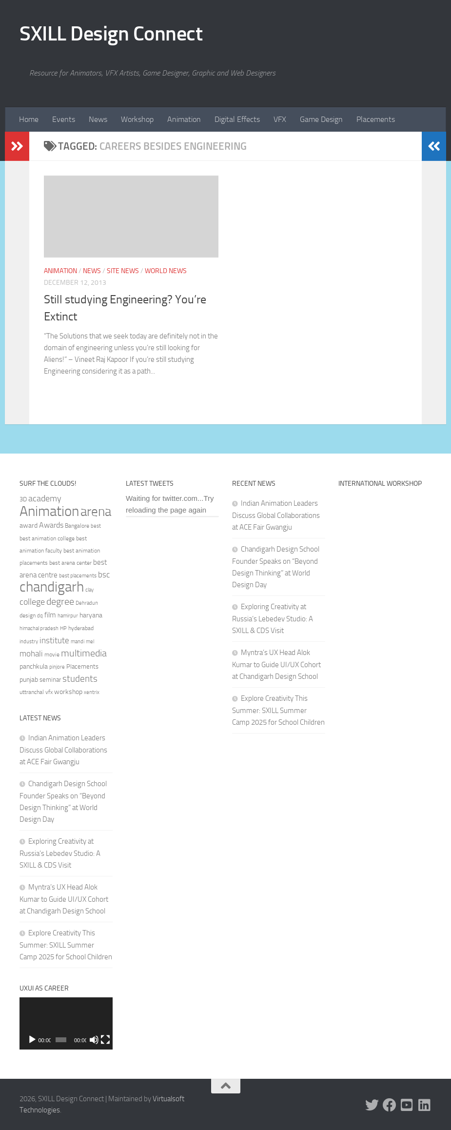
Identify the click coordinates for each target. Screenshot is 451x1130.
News (98, 119)
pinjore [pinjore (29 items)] (57, 667)
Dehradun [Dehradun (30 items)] (87, 603)
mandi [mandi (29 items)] (77, 641)
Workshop (137, 119)
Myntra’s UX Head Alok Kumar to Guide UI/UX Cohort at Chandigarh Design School (64, 899)
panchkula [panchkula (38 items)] (34, 666)
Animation (184, 119)
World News (166, 271)
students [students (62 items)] (80, 678)
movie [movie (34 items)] (51, 654)
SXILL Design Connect (111, 33)
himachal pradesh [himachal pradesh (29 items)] (39, 628)
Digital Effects (237, 119)
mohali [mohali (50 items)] (31, 653)
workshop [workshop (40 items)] (68, 692)
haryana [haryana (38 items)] (90, 615)
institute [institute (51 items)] (54, 640)
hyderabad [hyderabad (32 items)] (81, 628)
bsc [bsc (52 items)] (104, 574)
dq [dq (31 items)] (40, 615)
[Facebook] (389, 1105)
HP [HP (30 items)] (63, 628)
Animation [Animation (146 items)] (49, 511)
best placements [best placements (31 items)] (78, 575)
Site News (123, 271)
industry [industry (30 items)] (29, 641)
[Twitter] (372, 1105)
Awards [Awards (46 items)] (51, 525)
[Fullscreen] (105, 1040)
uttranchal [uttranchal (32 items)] (32, 692)
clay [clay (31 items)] (89, 589)
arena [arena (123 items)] (95, 511)
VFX (280, 119)
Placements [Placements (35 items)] (82, 666)
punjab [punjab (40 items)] (29, 679)
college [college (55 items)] (32, 601)
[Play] (32, 1040)
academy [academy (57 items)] (44, 498)
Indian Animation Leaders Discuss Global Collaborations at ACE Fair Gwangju (63, 750)
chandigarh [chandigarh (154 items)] (52, 586)
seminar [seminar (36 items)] (50, 679)
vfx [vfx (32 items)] (49, 692)
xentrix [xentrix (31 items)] (91, 692)
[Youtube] (407, 1105)
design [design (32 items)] (28, 615)
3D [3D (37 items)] (23, 499)
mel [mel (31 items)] (90, 641)
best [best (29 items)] (96, 526)
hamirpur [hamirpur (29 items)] (68, 616)
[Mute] (94, 1040)
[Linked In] (424, 1105)
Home (29, 119)
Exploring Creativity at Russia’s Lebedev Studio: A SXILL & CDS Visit (60, 853)
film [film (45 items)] (50, 615)
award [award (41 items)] (29, 525)
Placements (375, 119)
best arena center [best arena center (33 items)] (70, 562)
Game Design (321, 119)
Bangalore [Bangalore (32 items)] (77, 525)
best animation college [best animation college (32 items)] (47, 538)
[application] (66, 1023)
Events (63, 119)
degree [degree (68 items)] (60, 601)
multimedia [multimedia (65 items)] (84, 653)
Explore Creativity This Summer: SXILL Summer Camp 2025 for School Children (66, 945)
